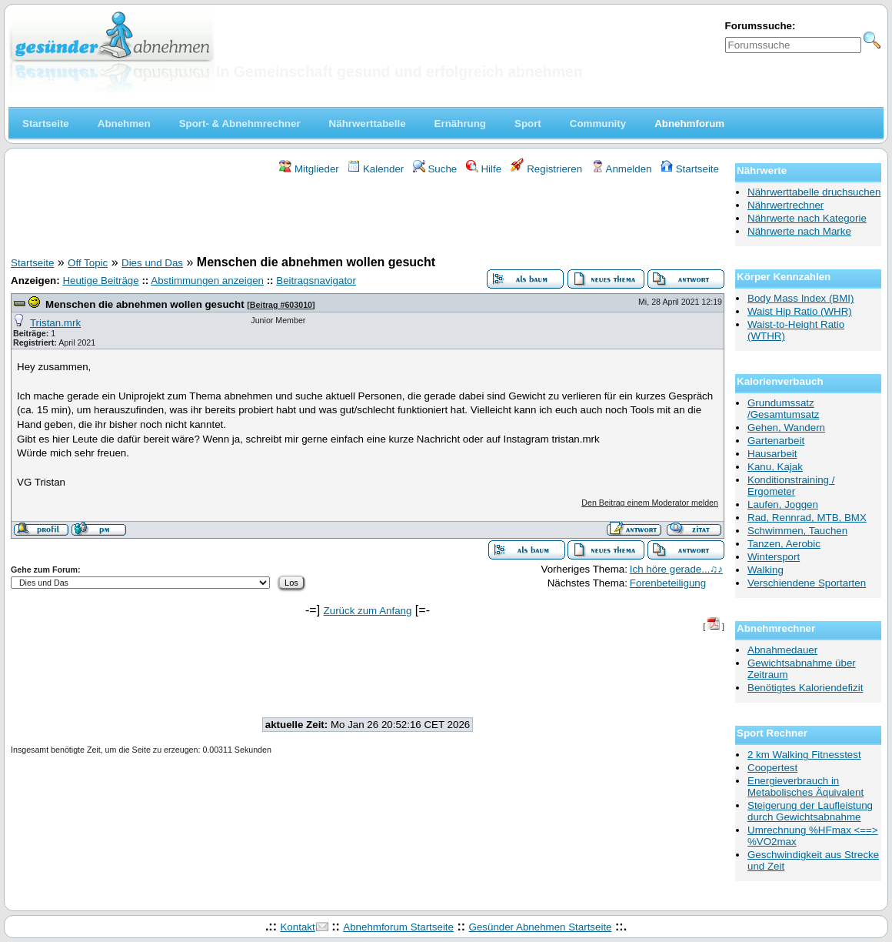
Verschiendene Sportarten (806, 583)
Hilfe (483, 169)
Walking (765, 570)
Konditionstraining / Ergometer (790, 485)
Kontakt (297, 927)
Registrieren (547, 169)
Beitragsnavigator (316, 280)
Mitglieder (308, 169)
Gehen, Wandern (786, 427)
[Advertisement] (367, 217)
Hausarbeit (772, 453)
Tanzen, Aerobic (783, 544)
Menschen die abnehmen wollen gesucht (144, 304)
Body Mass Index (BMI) (800, 298)
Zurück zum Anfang (368, 610)
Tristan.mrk (55, 323)
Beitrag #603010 (281, 304)
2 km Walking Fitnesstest (804, 754)
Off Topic (88, 263)
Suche (435, 169)
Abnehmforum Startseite (398, 927)
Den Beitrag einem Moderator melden (649, 502)
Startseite (690, 169)
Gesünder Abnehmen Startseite (540, 927)
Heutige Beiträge (100, 280)
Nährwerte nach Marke (799, 231)
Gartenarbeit (775, 440)
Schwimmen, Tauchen (797, 530)
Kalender (376, 169)
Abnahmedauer (782, 650)
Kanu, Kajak (775, 467)
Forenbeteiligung (668, 583)
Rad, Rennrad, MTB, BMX (807, 517)
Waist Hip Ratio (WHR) (799, 311)
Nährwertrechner (785, 205)
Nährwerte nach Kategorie (807, 218)
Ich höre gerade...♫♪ (676, 569)
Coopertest (772, 767)
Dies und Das (152, 263)
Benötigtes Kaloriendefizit (805, 687)
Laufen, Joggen (782, 504)
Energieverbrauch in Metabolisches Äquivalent (805, 786)
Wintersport (773, 557)
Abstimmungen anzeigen (207, 280)
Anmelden (621, 169)
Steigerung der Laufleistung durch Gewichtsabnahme (810, 811)
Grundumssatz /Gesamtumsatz (783, 408)
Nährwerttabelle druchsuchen (813, 192)
